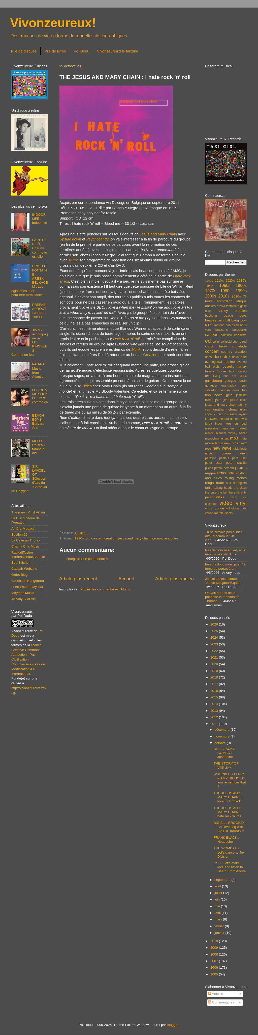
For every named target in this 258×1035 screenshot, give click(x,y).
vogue (219, 508)
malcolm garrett (234, 428)
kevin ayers (238, 414)
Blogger (172, 1025)
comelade (239, 346)
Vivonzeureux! (53, 23)
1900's (209, 280)
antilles (210, 306)
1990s (79, 538)
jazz (218, 400)
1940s (209, 286)
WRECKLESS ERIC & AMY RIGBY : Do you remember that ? (230, 780)
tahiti (208, 487)
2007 (214, 961)
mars (218, 919)
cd (87, 538)
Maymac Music (22, 593)
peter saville (236, 463)
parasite (210, 458)
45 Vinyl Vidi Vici (23, 599)
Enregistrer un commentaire (87, 559)
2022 (214, 651)
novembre (222, 736)
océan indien (234, 453)
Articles (215, 994)
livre (228, 423)
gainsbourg (213, 381)
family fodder (215, 371)
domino (229, 362)
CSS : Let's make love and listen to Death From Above (230, 867)
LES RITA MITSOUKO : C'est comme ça (40, 396)
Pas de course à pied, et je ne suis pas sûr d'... (225, 552)
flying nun (221, 376)
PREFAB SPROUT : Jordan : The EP (39, 311)
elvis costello (223, 366)
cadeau (211, 334)
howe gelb (223, 395)
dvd (239, 362)
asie (208, 311)
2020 (214, 664)
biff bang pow (236, 320)
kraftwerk (211, 419)
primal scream (224, 468)
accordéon (224, 301)
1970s (210, 290)
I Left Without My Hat (27, 587)
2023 (214, 644)
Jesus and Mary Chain (158, 234)
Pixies (87, 386)
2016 (214, 691)
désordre (222, 356)
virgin (209, 508)
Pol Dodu (81, 51)
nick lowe (240, 448)
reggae (210, 473)
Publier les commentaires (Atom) (105, 589)
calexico (226, 335)
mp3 (234, 438)
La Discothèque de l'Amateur (25, 520)
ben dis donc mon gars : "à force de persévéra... (225, 566)
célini (216, 341)
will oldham (233, 508)
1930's (242, 280)
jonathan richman (225, 409)
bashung (211, 315)
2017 (214, 684)
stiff (228, 483)
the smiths (236, 492)
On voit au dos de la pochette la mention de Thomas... (222, 597)
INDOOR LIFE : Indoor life (39, 219)
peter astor (213, 463)
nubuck (210, 453)
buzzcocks (239, 330)
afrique (241, 301)
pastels (224, 458)
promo (157, 538)
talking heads (223, 487)
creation (110, 538)
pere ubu (239, 458)
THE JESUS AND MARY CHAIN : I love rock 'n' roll (228, 797)
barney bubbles (232, 311)
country (226, 351)
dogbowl (216, 362)
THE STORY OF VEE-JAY (226, 765)
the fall (222, 492)
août (218, 886)
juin (217, 899)
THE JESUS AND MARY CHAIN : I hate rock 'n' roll (228, 812)
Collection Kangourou (27, 581)
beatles (210, 320)
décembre (222, 729)
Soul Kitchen (20, 562)
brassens (221, 330)
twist (234, 497)
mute (243, 438)
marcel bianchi (215, 433)
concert (96, 538)
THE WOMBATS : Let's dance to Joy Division (229, 852)
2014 (214, 704)
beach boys (235, 315)
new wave (222, 448)
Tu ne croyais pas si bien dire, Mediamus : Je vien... (224, 536)
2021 (214, 657)
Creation (150, 355)
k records (221, 414)
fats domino (238, 371)
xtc (245, 508)
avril (218, 913)
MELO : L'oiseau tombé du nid (39, 447)
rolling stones (236, 478)
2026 (214, 624)
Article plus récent (78, 578)
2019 (214, 671)
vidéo (226, 503)
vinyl (241, 503)
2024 (214, 637)
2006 (214, 967)
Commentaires (221, 1002)
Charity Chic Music (25, 546)
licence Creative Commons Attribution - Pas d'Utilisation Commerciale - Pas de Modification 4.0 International (28, 659)
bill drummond (214, 325)
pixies (209, 468)
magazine (211, 428)
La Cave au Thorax (25, 540)
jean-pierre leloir (235, 400)
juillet (218, 893)
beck (220, 320)
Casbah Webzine (24, 568)
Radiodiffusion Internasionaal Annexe (28, 554)
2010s (224, 296)
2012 (214, 717)
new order (232, 443)
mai (217, 906)
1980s (225, 290)
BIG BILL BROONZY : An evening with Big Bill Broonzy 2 (229, 827)
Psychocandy (97, 239)
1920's (230, 280)
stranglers (240, 483)
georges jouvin (236, 381)
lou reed (240, 423)
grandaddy (228, 385)
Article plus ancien (174, 578)
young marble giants (219, 513)
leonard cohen (229, 419)
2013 (214, 711)
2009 (214, 947)
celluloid (226, 341)
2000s (210, 296)
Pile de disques (24, 51)
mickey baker (237, 433)
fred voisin (239, 375)
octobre (220, 743)
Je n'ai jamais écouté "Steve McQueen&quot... (223, 581)
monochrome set (217, 438)
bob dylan (232, 325)
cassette (240, 335)
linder (218, 423)
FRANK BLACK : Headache (226, 839)
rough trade (214, 483)
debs (208, 357)
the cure (210, 492)
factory (242, 366)
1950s (224, 285)
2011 (214, 724)
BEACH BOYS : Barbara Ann (38, 422)
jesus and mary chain (134, 538)
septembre (223, 880)
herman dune (229, 390)
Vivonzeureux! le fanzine (117, 51)
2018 (214, 677)
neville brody (214, 443)
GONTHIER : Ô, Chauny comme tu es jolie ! (40, 248)
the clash (240, 487)
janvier (219, 933)
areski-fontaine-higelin (232, 306)
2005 (214, 974)
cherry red (240, 341)
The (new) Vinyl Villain (28, 512)
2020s (236, 296)
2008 (214, 954)
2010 (214, 941)
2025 (214, 631)
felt (207, 376)
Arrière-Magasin (23, 528)
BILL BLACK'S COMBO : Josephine (225, 753)
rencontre (171, 538)
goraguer (211, 385)
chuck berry (216, 346)
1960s (241, 285)
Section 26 (19, 534)
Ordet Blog (19, 575)
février (219, 926)
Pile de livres (55, 51)
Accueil (126, 578)
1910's (219, 280)
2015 (214, 697)
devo (235, 357)
